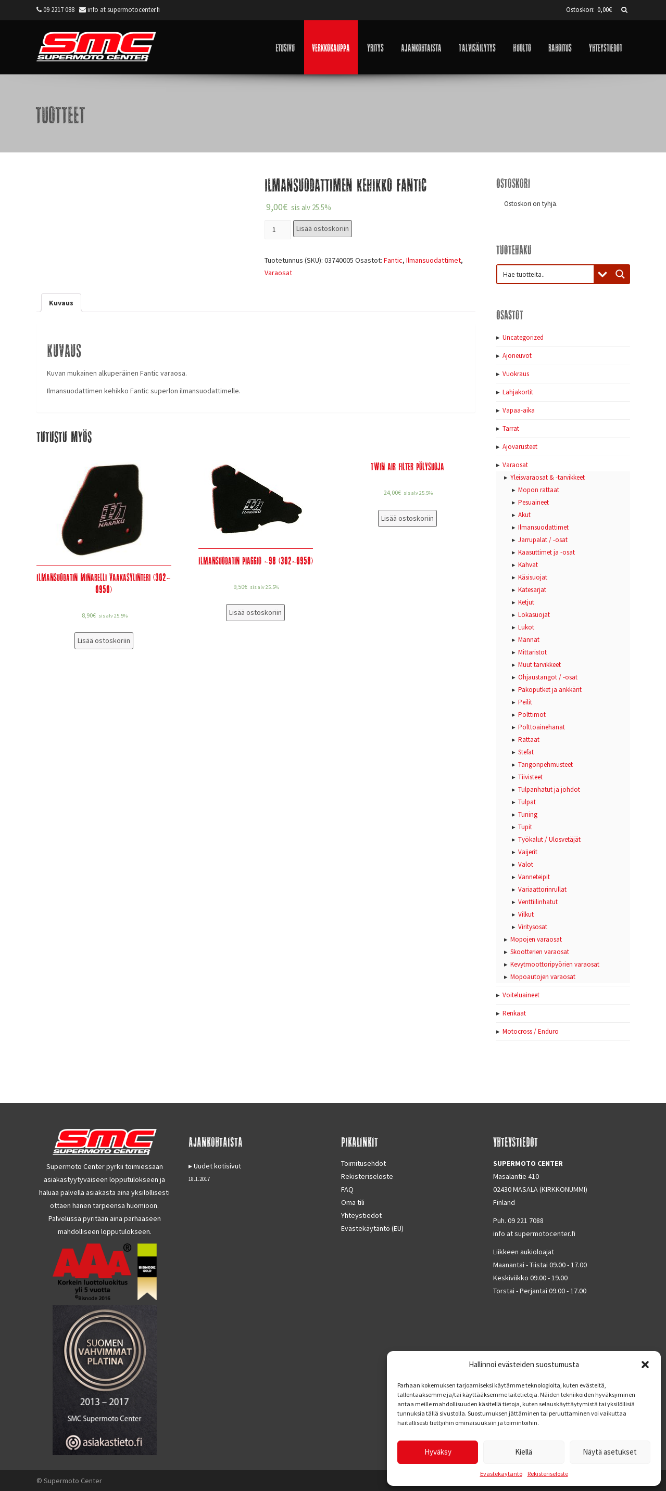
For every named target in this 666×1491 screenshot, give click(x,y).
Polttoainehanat (541, 727)
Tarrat (510, 428)
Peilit (525, 702)
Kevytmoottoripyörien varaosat (554, 964)
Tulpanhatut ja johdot (549, 789)
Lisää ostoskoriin (322, 228)
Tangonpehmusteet (545, 764)
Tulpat (527, 802)
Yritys (375, 47)
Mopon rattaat (538, 489)
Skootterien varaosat (539, 951)
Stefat (526, 752)
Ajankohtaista (421, 47)
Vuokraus (515, 373)
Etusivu (285, 47)
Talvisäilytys (477, 47)
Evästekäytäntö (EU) (372, 1228)
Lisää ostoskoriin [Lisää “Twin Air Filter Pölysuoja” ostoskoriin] (407, 518)
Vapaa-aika (518, 410)
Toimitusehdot (363, 1163)
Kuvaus (61, 302)
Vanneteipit (534, 876)
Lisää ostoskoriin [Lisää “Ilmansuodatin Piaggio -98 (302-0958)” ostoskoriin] (255, 612)
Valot (525, 864)
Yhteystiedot (605, 47)
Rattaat (528, 739)
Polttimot (532, 714)
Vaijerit (527, 851)
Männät (528, 639)
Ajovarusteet (519, 446)
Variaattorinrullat (542, 889)
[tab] (61, 302)
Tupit (525, 826)
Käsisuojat (532, 577)
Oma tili (353, 1202)
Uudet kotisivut (217, 1166)
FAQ (347, 1189)
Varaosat (278, 272)
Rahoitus (560, 47)
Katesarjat (532, 589)
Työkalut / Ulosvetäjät (549, 839)
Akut (524, 514)
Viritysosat (532, 926)
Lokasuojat (534, 614)
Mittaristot (532, 652)
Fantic (393, 260)
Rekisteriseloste (547, 1473)
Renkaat (514, 1013)
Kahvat (528, 564)
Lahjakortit (517, 392)
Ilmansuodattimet (433, 260)
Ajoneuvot (517, 355)
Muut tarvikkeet (539, 664)
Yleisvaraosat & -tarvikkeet (547, 477)
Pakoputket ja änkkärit (550, 689)
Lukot (526, 627)
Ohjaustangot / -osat (547, 677)
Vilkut (526, 914)
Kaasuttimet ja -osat (546, 552)
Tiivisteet (530, 777)
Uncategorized (523, 337)
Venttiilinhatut (538, 901)
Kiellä (523, 1452)
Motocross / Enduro (530, 1031)
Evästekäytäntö (501, 1473)
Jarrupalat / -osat (543, 539)
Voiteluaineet (520, 995)
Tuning (527, 814)
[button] (645, 1364)
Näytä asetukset (610, 1452)
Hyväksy (437, 1452)
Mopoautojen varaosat (542, 976)
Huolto (522, 47)
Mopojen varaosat (536, 939)
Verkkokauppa (331, 47)
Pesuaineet (533, 502)
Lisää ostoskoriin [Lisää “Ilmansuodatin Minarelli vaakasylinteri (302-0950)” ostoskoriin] (104, 640)
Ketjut (526, 602)
